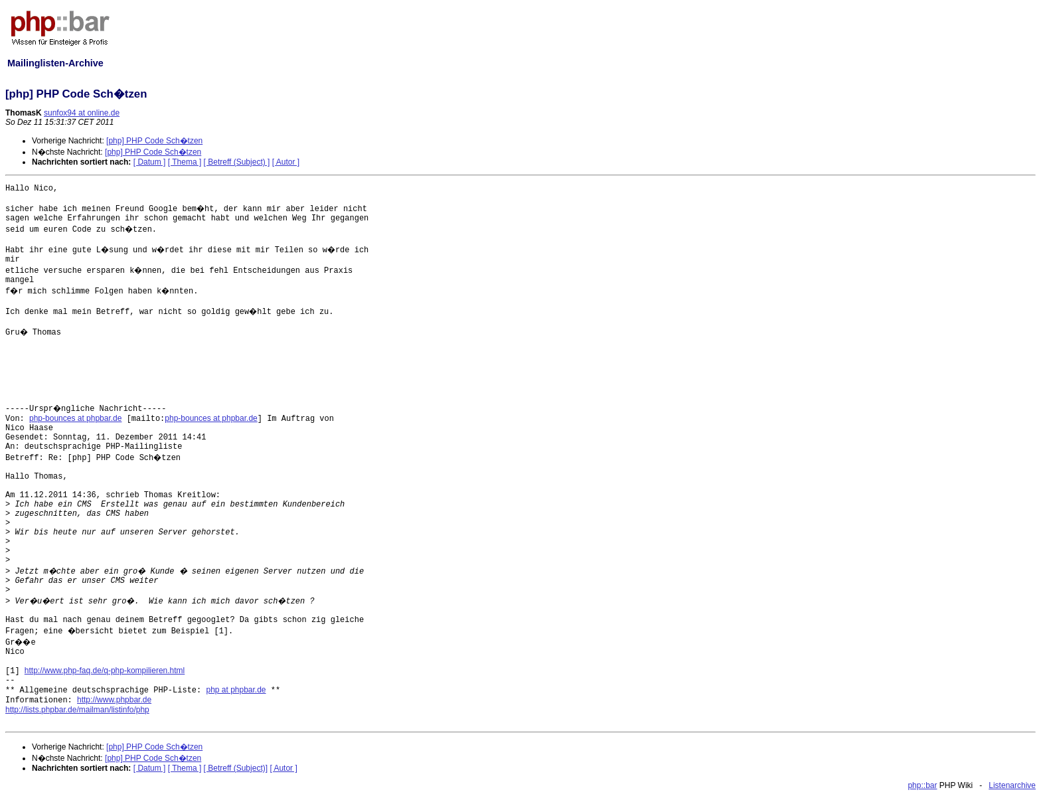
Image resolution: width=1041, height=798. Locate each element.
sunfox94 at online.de (82, 113)
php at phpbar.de (236, 689)
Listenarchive (1012, 785)
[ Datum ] (149, 162)
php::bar (922, 785)
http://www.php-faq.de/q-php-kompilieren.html (105, 670)
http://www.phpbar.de (114, 699)
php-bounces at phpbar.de (75, 418)
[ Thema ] (184, 162)
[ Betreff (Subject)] (236, 768)
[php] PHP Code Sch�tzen (154, 140)
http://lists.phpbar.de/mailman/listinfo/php (77, 709)
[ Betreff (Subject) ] (237, 162)
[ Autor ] (285, 162)
